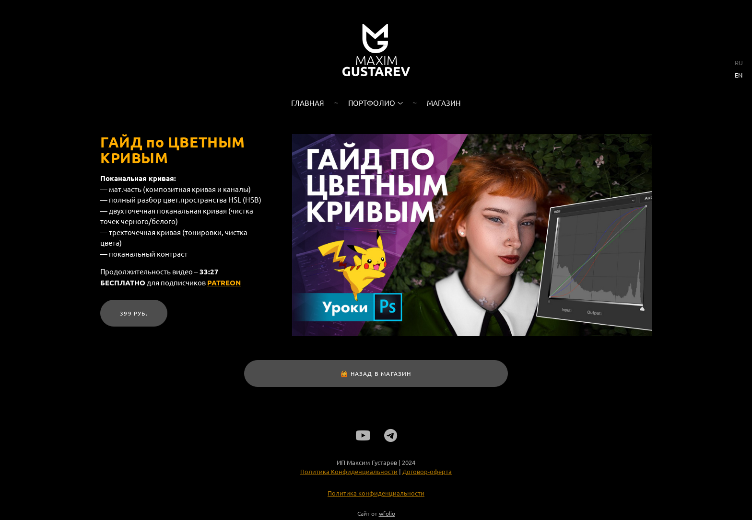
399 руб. (134, 313)
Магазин (444, 102)
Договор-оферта (427, 474)
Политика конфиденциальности (376, 496)
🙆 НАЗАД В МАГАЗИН (376, 373)
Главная (307, 102)
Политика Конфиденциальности (349, 474)
